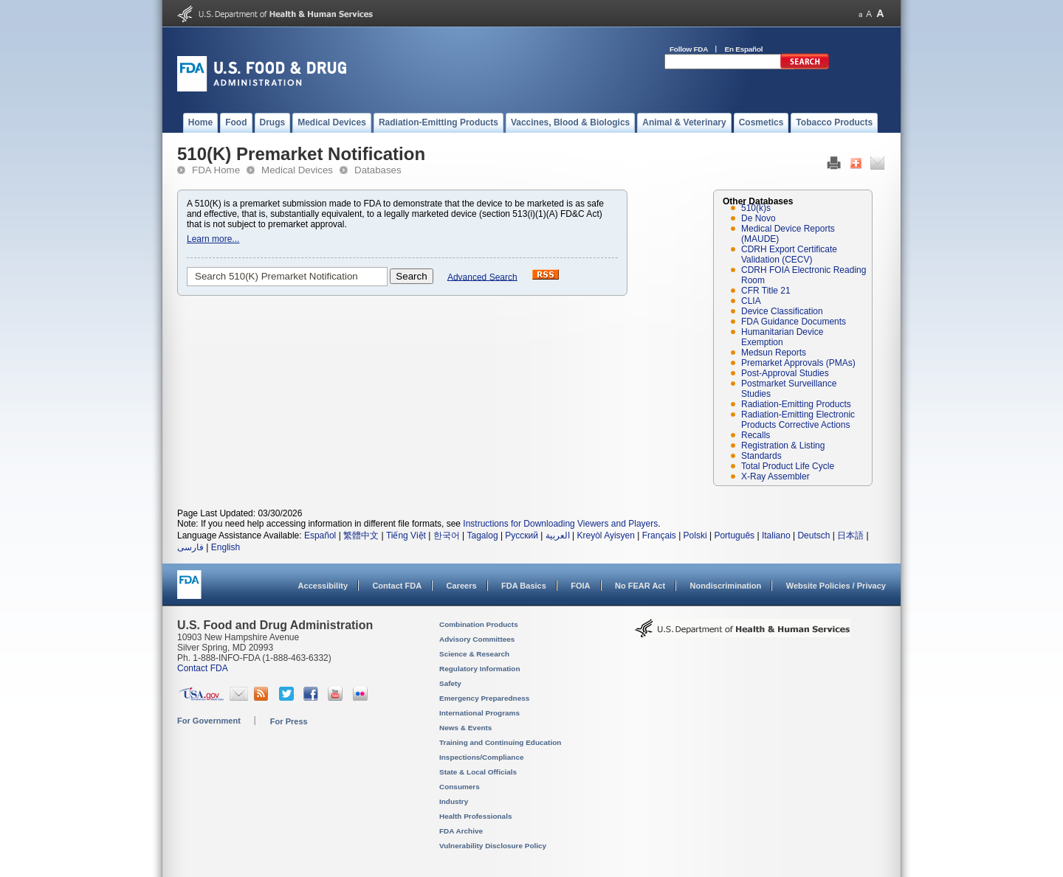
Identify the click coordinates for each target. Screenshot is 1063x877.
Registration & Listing (783, 445)
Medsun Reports (773, 352)
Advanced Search (482, 276)
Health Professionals (475, 816)
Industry (453, 801)
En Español (744, 49)
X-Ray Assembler (775, 476)
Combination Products (478, 624)
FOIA (580, 585)
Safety (450, 683)
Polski (695, 535)
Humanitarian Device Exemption (782, 337)
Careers (462, 585)
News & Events (465, 728)
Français (659, 535)
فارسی (190, 547)
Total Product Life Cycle (787, 466)
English (225, 547)
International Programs (479, 713)
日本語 (850, 535)
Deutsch (813, 535)
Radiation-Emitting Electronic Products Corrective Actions (798, 419)
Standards (761, 456)
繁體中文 (361, 535)
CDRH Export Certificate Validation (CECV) (789, 254)
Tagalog (482, 535)
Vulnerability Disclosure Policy (492, 846)
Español (320, 535)
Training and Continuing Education (500, 742)
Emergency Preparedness (484, 698)
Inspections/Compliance (481, 757)
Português (734, 535)
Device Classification (782, 311)
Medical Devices (297, 170)
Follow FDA (689, 49)
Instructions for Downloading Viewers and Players (560, 524)
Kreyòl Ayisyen (606, 535)
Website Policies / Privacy (836, 585)
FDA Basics (523, 585)
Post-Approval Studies (785, 373)
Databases (378, 170)
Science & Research (474, 654)
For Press (289, 721)
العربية (558, 535)
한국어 (446, 535)
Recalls (755, 435)
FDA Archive (461, 831)
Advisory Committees (477, 639)
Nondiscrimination (726, 585)
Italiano (776, 535)
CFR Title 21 (766, 290)
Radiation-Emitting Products (796, 404)
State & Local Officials (478, 772)
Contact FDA (397, 585)
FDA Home (216, 170)
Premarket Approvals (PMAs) (798, 363)
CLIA (751, 301)
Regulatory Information (479, 669)
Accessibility (323, 585)
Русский (521, 535)
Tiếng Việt (406, 535)
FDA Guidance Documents (793, 321)
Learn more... (213, 239)
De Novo (758, 218)
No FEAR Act (640, 585)
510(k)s (756, 208)
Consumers (459, 787)
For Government (209, 720)
